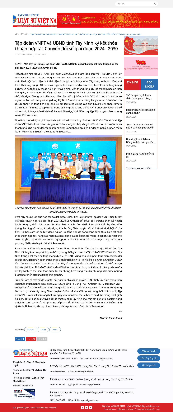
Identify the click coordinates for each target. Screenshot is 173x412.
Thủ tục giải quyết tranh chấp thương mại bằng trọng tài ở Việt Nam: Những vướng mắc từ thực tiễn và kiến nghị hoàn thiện (140, 97)
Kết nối (23, 34)
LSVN (43, 329)
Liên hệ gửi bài (148, 365)
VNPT (55, 329)
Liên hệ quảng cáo (149, 358)
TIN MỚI (132, 82)
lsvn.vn (30, 329)
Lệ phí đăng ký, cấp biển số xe (140, 155)
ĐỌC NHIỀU (149, 84)
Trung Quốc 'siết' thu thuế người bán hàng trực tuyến (140, 126)
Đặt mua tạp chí (149, 351)
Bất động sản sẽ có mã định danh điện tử (140, 111)
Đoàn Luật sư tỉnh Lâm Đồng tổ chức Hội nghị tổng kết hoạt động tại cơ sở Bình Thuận (140, 141)
